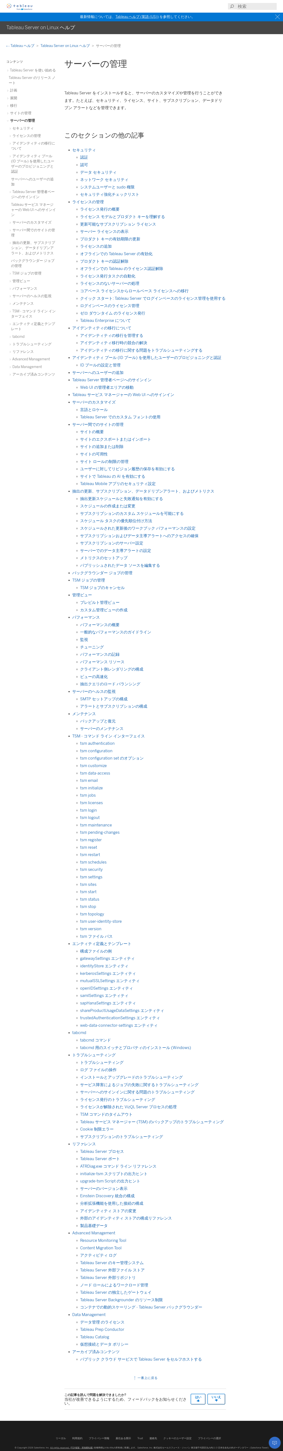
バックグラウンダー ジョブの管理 (102, 572)
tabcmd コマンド (95, 1040)
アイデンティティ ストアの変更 (108, 1210)
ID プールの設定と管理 (100, 365)
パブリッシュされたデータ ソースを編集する (120, 565)
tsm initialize (91, 788)
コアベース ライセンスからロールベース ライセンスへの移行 (134, 291)
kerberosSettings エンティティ (108, 973)
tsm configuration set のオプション (112, 758)
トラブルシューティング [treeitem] (31, 344)
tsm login (88, 810)
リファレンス (84, 1144)
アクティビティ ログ (98, 1255)
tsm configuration (96, 750)
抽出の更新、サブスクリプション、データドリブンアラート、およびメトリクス (143, 491)
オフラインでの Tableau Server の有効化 (116, 253)
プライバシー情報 (99, 1438)
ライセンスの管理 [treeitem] (26, 136)
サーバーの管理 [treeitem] (22, 120)
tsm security (91, 869)
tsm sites (88, 884)
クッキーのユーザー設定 (177, 1438)
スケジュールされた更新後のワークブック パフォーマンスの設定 (138, 528)
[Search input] (257, 6)
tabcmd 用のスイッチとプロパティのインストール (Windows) (135, 1047)
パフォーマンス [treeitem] (24, 288)
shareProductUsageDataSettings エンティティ (122, 1010)
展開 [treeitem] (13, 98)
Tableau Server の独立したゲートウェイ (116, 1292)
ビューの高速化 (94, 676)
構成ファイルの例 (96, 951)
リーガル (61, 1438)
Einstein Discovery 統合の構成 (107, 1195)
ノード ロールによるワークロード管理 (114, 1285)
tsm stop (88, 906)
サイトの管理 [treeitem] (20, 113)
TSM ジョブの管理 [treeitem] (26, 273)
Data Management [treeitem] (26, 367)
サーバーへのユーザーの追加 (98, 372)
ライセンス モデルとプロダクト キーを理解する (122, 216)
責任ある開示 (123, 1438)
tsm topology (92, 914)
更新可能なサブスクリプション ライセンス (118, 224)
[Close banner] (278, 16)
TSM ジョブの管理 (88, 580)
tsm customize (93, 765)
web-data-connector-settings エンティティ (119, 1025)
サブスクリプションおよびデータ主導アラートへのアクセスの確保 (139, 535)
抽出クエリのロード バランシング (110, 684)
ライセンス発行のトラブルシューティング (117, 1099)
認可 (84, 164)
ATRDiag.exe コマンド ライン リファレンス (118, 1166)
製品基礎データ (94, 1225)
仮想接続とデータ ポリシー (104, 1344)
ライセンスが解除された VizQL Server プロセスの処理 (128, 1106)
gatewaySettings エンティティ (107, 958)
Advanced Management (93, 1233)
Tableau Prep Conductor (102, 1329)
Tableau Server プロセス (102, 1151)
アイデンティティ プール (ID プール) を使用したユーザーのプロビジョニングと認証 (146, 357)
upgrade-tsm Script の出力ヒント (110, 1181)
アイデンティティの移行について (101, 328)
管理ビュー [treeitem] (20, 281)
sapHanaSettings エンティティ (108, 1003)
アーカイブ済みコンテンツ (96, 1351)
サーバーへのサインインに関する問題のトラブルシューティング (137, 1092)
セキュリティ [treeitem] (22, 128)
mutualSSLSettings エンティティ (110, 980)
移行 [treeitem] (13, 105)
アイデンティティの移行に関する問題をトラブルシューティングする (141, 350)
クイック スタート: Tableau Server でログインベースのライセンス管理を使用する (153, 298)
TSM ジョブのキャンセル (102, 587)
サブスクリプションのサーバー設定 (111, 543)
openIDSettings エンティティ (106, 988)
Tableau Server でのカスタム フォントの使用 (120, 417)
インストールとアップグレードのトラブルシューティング (131, 1077)
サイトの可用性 (94, 454)
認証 (84, 157)
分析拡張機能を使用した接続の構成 (111, 1203)
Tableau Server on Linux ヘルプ (65, 46)
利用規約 (77, 1438)
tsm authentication (97, 743)
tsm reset (88, 847)
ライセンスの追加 (96, 246)
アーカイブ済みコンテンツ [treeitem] (33, 374)
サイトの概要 (92, 431)
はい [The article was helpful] (198, 1398)
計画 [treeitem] (13, 90)
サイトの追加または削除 (102, 446)
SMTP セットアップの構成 (103, 699)
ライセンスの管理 (88, 202)
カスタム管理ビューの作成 (103, 610)
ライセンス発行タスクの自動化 (107, 276)
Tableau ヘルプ (20, 46)
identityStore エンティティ (104, 966)
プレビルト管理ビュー (100, 602)
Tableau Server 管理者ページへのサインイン (112, 380)
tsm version (90, 928)
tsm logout (90, 817)
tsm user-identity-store (101, 921)
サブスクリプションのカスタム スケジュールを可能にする (132, 513)
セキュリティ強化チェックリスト (109, 194)
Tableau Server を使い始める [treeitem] (32, 70)
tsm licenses (91, 802)
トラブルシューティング (94, 1055)
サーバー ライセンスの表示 (104, 231)
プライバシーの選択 (209, 1438)
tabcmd (79, 1032)
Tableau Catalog (94, 1337)
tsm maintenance (96, 825)
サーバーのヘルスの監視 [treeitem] (31, 296)
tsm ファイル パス (96, 936)
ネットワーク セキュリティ (104, 179)
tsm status (89, 899)
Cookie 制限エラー (97, 1129)
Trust (140, 1438)
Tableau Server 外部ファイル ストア (112, 1270)
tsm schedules (93, 862)
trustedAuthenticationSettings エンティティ (120, 1017)
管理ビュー (82, 595)
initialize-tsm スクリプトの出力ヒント (114, 1173)
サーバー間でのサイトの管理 (98, 424)
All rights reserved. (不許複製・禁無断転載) (71, 1447)
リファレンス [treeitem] (22, 351)
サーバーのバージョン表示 (103, 1188)
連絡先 (153, 1438)
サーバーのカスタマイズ (94, 402)
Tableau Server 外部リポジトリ (108, 1277)
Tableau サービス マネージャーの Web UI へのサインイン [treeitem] (33, 209)
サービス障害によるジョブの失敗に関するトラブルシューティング (139, 1084)
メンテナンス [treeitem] (22, 303)
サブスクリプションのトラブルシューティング (121, 1136)
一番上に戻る (145, 1378)
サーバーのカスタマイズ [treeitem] (31, 222)
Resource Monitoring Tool (103, 1240)
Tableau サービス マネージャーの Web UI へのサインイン (123, 394)
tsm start (88, 891)
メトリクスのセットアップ (103, 557)
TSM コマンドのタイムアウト (106, 1114)
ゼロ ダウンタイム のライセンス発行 (112, 313)
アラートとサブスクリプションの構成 (113, 706)
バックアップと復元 (98, 721)
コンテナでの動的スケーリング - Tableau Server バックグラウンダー (141, 1307)
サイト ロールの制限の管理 (104, 461)
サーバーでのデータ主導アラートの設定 (115, 550)
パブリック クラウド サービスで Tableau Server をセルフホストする (141, 1359)
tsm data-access (95, 773)
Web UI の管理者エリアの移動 (107, 387)
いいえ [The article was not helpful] (216, 1398)
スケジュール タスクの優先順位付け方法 (116, 520)
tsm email (89, 780)
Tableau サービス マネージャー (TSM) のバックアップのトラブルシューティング (152, 1121)
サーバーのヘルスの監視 (94, 691)
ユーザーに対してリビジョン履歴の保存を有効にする (127, 468)
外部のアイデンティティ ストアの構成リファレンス (126, 1218)
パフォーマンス (86, 617)
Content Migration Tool (101, 1248)
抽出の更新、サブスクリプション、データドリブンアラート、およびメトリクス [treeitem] (33, 248)
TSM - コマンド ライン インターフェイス (108, 736)
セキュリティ (84, 150)
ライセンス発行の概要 (100, 209)
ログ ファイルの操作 (98, 1069)
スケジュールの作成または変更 (107, 506)
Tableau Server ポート (100, 1158)
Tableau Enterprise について (105, 320)
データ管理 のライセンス (102, 1322)
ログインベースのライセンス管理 (109, 305)
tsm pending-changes (100, 832)
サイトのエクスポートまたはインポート (115, 439)
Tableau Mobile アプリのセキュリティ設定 (118, 483)
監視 (84, 639)
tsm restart (90, 854)
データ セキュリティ (98, 172)
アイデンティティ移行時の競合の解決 (113, 342)
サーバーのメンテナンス (102, 728)
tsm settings (91, 877)
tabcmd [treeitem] (17, 336)
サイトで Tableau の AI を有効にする (112, 476)
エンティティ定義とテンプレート (101, 943)
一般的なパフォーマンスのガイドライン (115, 632)
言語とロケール (94, 409)
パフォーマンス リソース (102, 661)
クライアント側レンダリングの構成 (111, 669)
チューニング (92, 647)
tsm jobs (88, 795)
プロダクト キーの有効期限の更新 (110, 239)
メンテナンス (84, 713)
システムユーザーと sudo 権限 (107, 187)
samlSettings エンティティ (104, 995)
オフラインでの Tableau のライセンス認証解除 (121, 268)
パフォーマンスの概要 (100, 624)
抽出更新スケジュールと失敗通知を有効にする (121, 498)
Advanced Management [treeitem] (30, 359)
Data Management (89, 1314)
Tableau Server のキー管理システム (112, 1262)
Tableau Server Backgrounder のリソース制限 (121, 1299)
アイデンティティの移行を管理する (111, 335)
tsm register (91, 839)
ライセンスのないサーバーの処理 (109, 283)
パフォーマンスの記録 (100, 654)
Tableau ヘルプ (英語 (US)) (137, 17)
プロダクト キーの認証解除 (104, 261)
